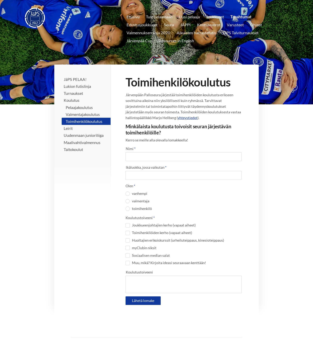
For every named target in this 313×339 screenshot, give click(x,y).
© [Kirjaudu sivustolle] (73, 327)
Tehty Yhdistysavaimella (229, 327)
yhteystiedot (188, 118)
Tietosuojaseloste (172, 327)
